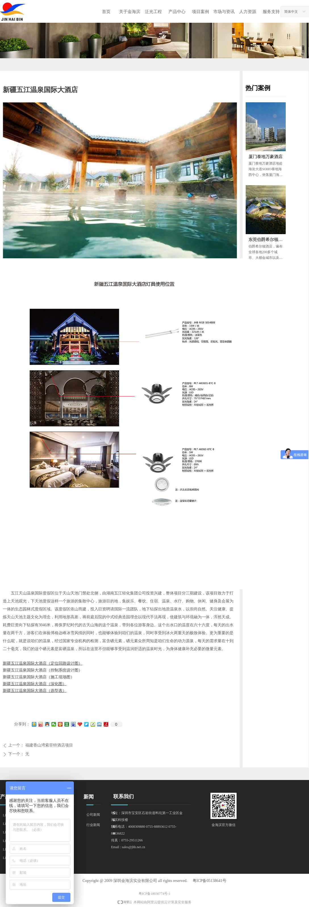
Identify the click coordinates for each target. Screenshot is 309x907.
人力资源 (247, 11)
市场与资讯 (224, 11)
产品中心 (176, 11)
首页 (106, 11)
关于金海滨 (129, 11)
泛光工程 (153, 11)
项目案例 (200, 11)
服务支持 (271, 11)
